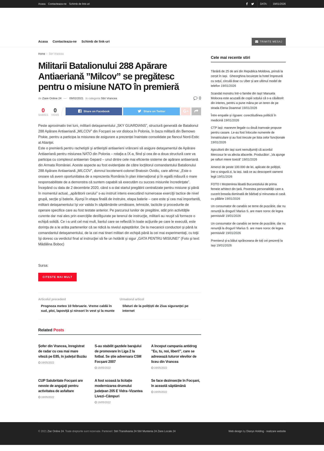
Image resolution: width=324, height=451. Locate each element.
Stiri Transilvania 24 (125, 437)
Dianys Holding (255, 437)
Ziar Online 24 (55, 437)
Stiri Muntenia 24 (147, 437)
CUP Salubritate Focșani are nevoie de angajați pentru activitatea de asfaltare (60, 392)
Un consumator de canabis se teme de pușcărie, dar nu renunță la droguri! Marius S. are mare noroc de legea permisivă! (248, 211)
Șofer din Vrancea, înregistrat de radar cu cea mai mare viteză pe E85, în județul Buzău (62, 357)
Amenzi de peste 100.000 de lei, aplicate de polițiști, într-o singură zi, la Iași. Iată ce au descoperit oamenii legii (247, 171)
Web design (235, 437)
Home (41, 53)
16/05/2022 (46, 368)
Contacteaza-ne (57, 3)
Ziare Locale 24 (167, 437)
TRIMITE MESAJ (268, 41)
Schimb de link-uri (79, 3)
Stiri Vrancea (56, 53)
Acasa (41, 3)
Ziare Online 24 (51, 98)
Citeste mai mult (57, 277)
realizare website (276, 437)
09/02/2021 (76, 98)
